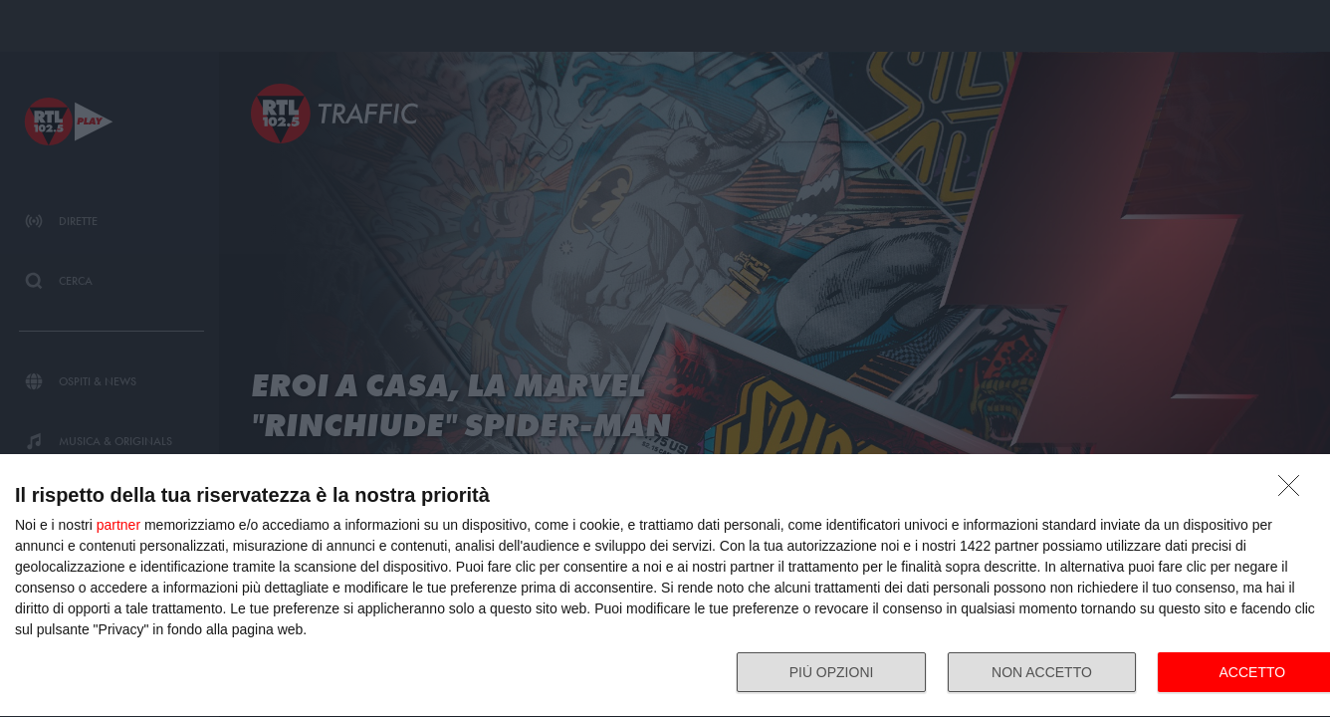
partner (118, 525)
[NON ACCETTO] (1294, 491)
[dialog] (665, 586)
